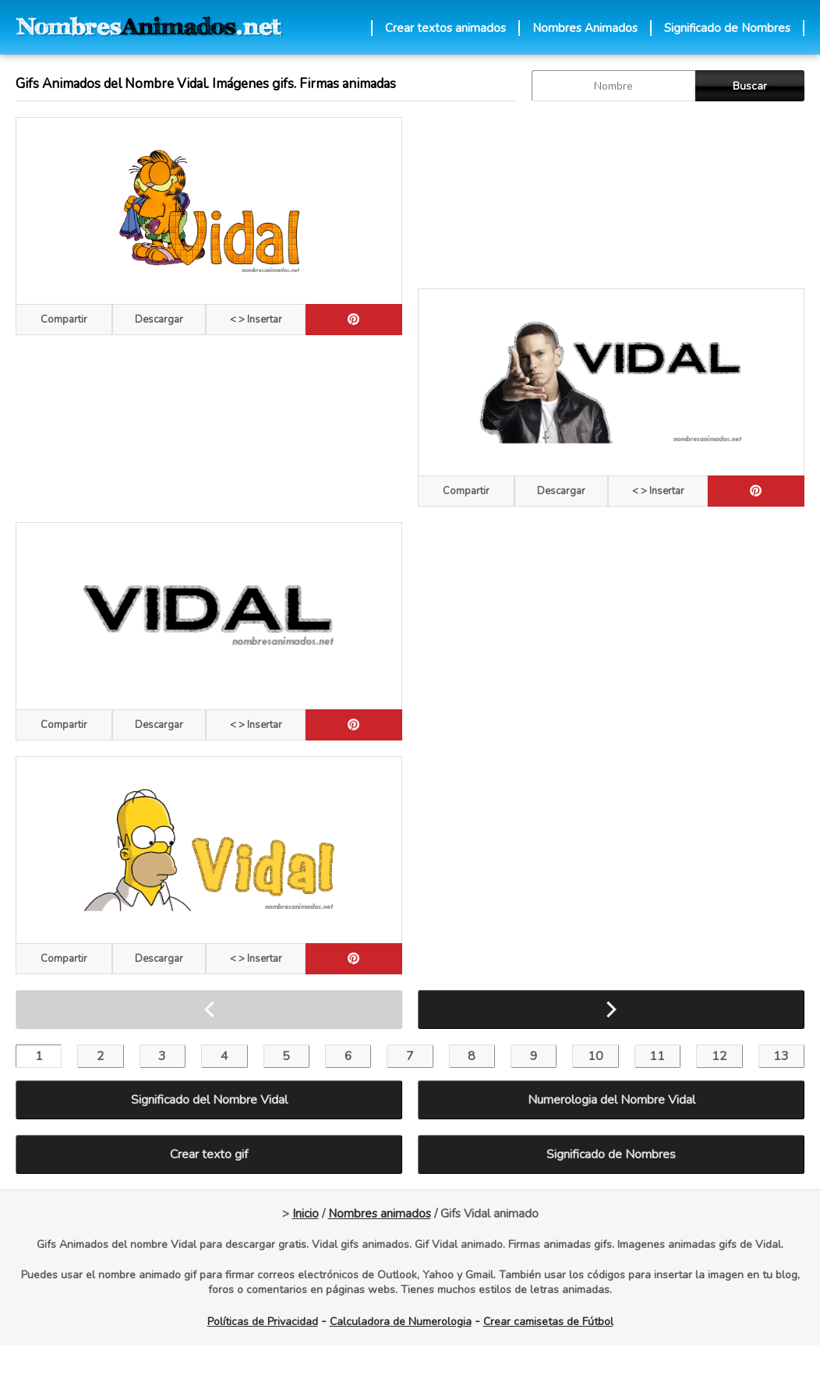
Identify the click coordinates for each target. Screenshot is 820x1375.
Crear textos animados (445, 28)
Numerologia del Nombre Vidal (611, 1099)
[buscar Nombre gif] (613, 85)
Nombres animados (379, 1213)
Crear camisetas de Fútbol (548, 1321)
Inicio (305, 1213)
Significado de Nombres (727, 28)
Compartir (64, 320)
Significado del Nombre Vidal (209, 1099)
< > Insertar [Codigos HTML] (256, 320)
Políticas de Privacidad (262, 1321)
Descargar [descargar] (159, 320)
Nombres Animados (585, 28)
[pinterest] (354, 319)
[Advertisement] (508, 195)
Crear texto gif (209, 1154)
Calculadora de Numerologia (401, 1321)
